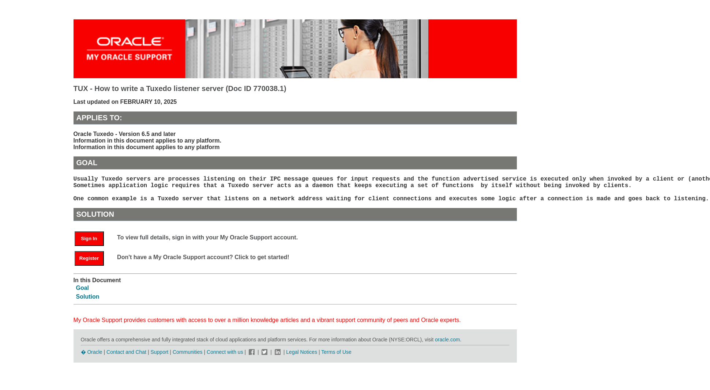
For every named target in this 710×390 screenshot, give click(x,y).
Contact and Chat (126, 358)
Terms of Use (336, 358)
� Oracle (91, 358)
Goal (82, 294)
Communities (188, 358)
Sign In (89, 244)
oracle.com (447, 345)
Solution (87, 302)
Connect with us (226, 358)
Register (89, 264)
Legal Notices (301, 358)
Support (159, 358)
